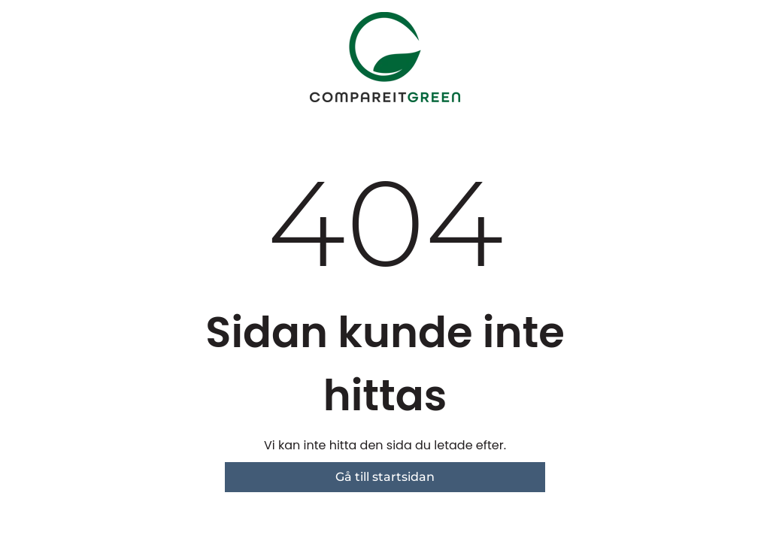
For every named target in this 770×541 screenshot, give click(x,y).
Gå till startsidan (385, 477)
